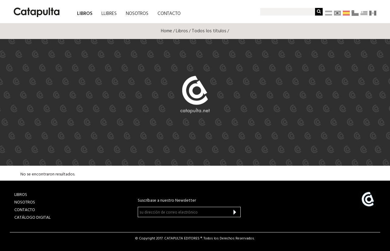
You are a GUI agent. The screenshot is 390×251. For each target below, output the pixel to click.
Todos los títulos (209, 31)
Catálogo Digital (32, 217)
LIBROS (84, 13)
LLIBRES (109, 14)
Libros (182, 31)
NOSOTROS (137, 14)
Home (166, 31)
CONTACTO (169, 14)
